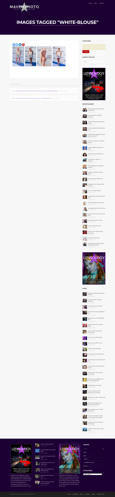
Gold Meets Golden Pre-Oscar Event (96, 208)
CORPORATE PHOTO (89, 462)
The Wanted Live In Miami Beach (96, 354)
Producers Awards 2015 (94, 238)
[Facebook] (14, 44)
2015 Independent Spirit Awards (96, 202)
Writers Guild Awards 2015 (94, 225)
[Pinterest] (23, 44)
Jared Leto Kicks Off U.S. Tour (95, 343)
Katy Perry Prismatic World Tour (95, 153)
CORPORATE (75, 494)
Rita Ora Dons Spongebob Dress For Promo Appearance (96, 379)
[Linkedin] (20, 44)
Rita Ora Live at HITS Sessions (95, 337)
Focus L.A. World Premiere (94, 190)
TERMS (93, 494)
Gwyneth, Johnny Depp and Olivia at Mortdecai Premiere (96, 244)
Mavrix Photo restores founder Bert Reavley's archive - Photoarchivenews (37, 91)
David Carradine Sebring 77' (47, 444)
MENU (95, 3)
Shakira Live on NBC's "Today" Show (96, 397)
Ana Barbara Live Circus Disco (95, 220)
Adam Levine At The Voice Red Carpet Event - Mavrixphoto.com (33, 98)
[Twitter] (17, 44)
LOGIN (90, 3)
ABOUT (86, 459)
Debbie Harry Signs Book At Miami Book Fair (47, 469)
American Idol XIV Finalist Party (95, 178)
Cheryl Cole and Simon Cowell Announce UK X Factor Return (95, 416)
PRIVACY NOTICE (100, 494)
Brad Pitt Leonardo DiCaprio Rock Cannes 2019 (47, 482)
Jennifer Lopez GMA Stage (94, 348)
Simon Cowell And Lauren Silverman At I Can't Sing (94, 391)
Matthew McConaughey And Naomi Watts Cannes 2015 (96, 135)
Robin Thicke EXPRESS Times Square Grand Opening (95, 403)
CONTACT (101, 3)
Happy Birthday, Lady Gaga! (94, 385)
